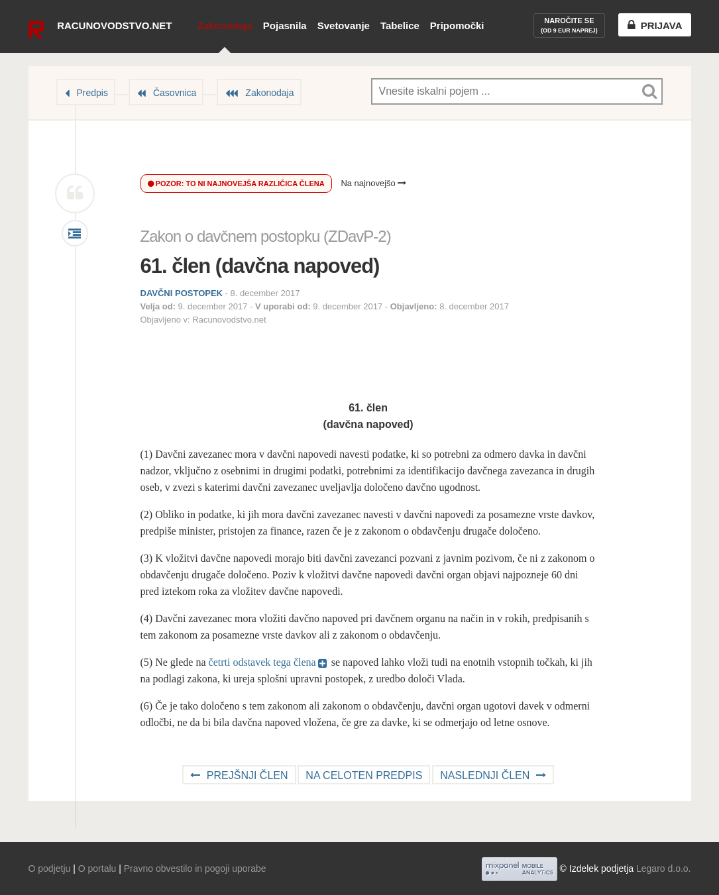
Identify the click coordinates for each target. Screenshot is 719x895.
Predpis (92, 92)
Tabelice (399, 25)
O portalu (97, 868)
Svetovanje (343, 25)
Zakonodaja (224, 25)
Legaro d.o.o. (663, 868)
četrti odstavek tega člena (262, 662)
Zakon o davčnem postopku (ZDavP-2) (265, 236)
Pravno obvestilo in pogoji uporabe (195, 868)
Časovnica (174, 92)
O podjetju (49, 868)
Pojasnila (285, 25)
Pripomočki (457, 25)
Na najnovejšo (373, 183)
